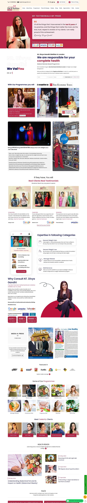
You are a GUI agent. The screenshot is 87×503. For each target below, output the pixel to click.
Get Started (61, 2)
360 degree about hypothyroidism (68, 469)
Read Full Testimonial (19, 219)
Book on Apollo (33, 314)
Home (23, 8)
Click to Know (22, 115)
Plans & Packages (45, 8)
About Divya (29, 8)
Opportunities (66, 8)
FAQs (73, 8)
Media (60, 8)
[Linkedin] (54, 2)
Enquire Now (85, 489)
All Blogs (44, 448)
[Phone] (84, 496)
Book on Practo (25, 314)
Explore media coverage (43, 374)
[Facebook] (48, 2)
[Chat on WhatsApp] (74, 500)
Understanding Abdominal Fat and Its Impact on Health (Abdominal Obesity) (22, 482)
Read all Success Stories (43, 225)
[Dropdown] (68, 77)
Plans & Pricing (73, 2)
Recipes (52, 8)
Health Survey (85, 480)
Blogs (56, 8)
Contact (77, 8)
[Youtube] (52, 2)
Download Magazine (17, 355)
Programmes (36, 8)
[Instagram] (50, 2)
